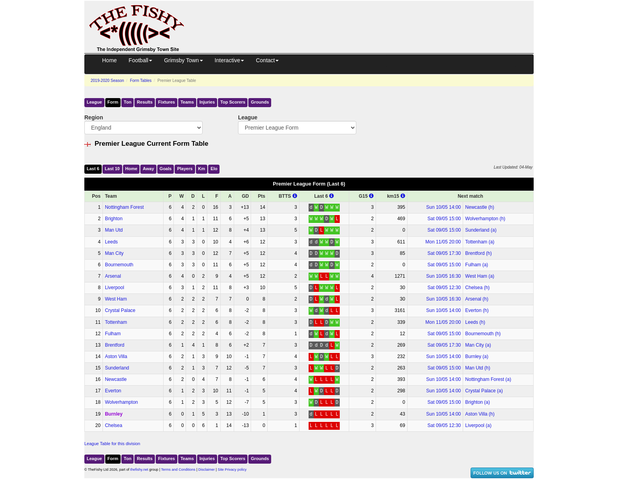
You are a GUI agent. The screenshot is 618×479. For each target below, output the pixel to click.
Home (109, 60)
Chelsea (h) (477, 287)
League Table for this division (112, 443)
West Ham (116, 299)
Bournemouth (119, 264)
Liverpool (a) (478, 425)
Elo (213, 168)
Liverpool (114, 287)
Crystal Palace (120, 310)
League (94, 102)
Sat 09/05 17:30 (444, 253)
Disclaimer (206, 470)
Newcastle (116, 379)
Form (113, 102)
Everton (113, 391)
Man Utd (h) (477, 368)
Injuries (207, 102)
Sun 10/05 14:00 (443, 207)
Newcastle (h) (479, 207)
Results (145, 102)
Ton (127, 102)
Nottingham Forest (124, 207)
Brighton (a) (477, 402)
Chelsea (113, 425)
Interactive (229, 60)
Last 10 (112, 168)
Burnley (114, 414)
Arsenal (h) (476, 299)
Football (140, 60)
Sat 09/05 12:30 (444, 287)
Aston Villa (116, 356)
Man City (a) (478, 345)
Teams (187, 102)
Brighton (114, 218)
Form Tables (141, 80)
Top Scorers (232, 102)
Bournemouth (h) (483, 333)
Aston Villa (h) (479, 414)
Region (93, 117)
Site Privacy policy (232, 470)
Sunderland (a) (480, 230)
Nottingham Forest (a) (488, 379)
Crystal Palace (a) (484, 391)
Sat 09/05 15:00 (444, 218)
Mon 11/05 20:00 (443, 242)
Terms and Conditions (178, 470)
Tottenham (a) (479, 242)
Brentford (114, 345)
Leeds (111, 242)
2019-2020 (107, 80)
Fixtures (166, 102)
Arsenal (113, 276)
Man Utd (114, 230)
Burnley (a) (476, 356)
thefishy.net (139, 470)
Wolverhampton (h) (485, 218)
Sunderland (117, 368)
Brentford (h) (478, 253)
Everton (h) (476, 310)
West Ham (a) (479, 276)
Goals (166, 168)
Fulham (113, 333)
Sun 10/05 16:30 (443, 276)
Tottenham (116, 322)
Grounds (260, 102)
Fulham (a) (476, 264)
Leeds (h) (475, 322)
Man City (114, 253)
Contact (267, 60)
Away (148, 168)
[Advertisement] (366, 19)
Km (201, 168)
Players (184, 168)
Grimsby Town (183, 60)
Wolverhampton (121, 402)
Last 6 (93, 168)
